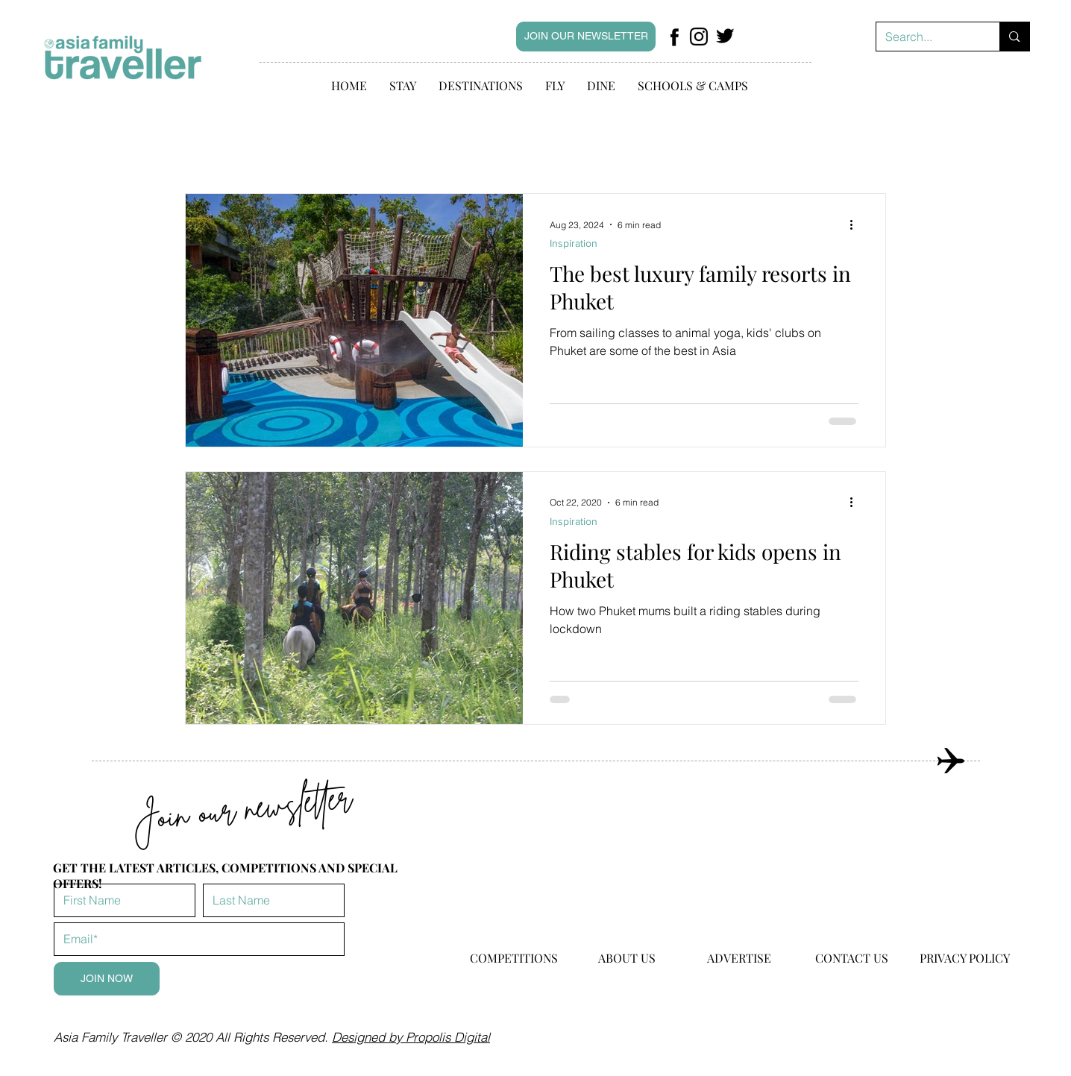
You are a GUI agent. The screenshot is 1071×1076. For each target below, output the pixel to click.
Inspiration (573, 243)
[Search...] (927, 36)
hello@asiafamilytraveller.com (630, 1028)
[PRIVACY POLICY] (964, 958)
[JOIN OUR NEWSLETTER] (586, 36)
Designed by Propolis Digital (411, 1037)
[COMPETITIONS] (514, 958)
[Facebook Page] (674, 36)
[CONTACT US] (852, 958)
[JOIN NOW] (107, 978)
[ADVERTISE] (739, 958)
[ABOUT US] (626, 958)
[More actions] (856, 224)
